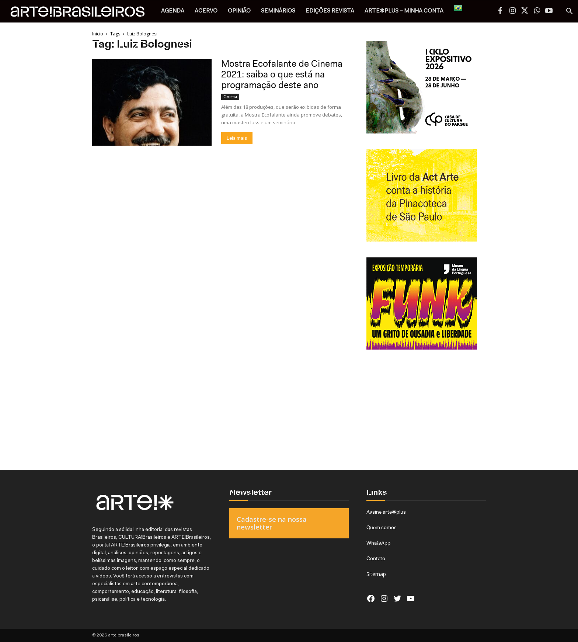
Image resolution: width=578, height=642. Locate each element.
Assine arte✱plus (386, 512)
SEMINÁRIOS (278, 11)
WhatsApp (378, 542)
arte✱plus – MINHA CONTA (404, 11)
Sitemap (376, 573)
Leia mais (237, 138)
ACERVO (206, 11)
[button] (569, 11)
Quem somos (381, 527)
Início (97, 34)
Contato (375, 558)
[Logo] (81, 13)
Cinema (230, 96)
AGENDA (172, 11)
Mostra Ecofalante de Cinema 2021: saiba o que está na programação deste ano (281, 75)
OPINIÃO (239, 11)
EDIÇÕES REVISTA (330, 11)
